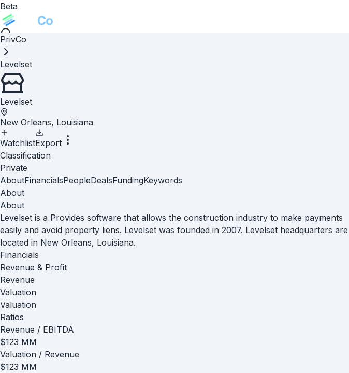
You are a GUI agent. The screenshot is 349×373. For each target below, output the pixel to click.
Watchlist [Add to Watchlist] (17, 138)
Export (48, 138)
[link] (16, 64)
